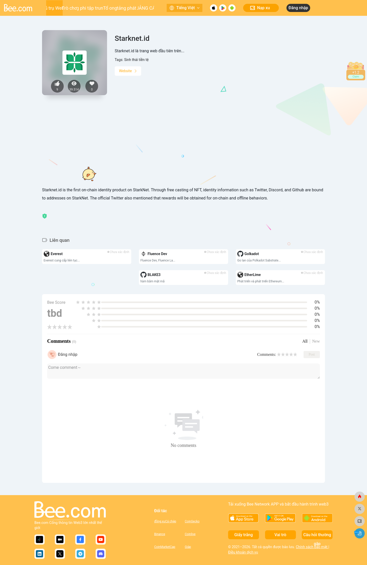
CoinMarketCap (164, 547)
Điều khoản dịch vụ (243, 552)
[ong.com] (360, 497)
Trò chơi (70, 8)
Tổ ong (110, 8)
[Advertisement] (183, 149)
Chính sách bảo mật (312, 547)
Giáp (188, 547)
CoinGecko (192, 521)
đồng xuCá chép (165, 521)
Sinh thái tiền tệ (136, 60)
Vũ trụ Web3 (54, 8)
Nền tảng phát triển (127, 8)
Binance (159, 534)
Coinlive (190, 534)
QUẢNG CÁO (146, 8)
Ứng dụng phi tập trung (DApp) (90, 8)
